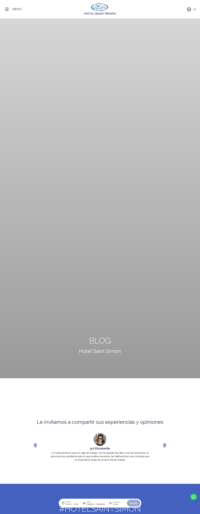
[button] (35, 445)
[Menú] (7, 9)
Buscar (133, 503)
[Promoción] (119, 504)
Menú (17, 9)
